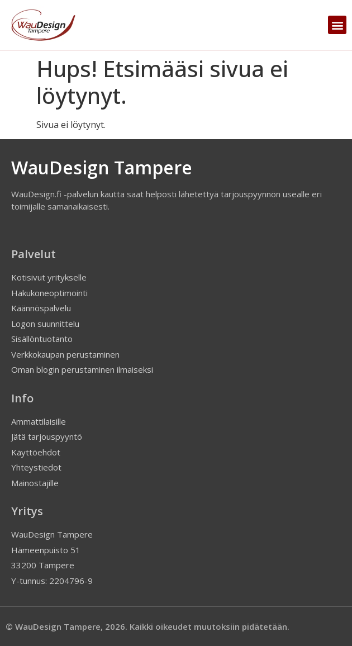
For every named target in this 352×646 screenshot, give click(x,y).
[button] (337, 25)
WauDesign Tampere (101, 167)
